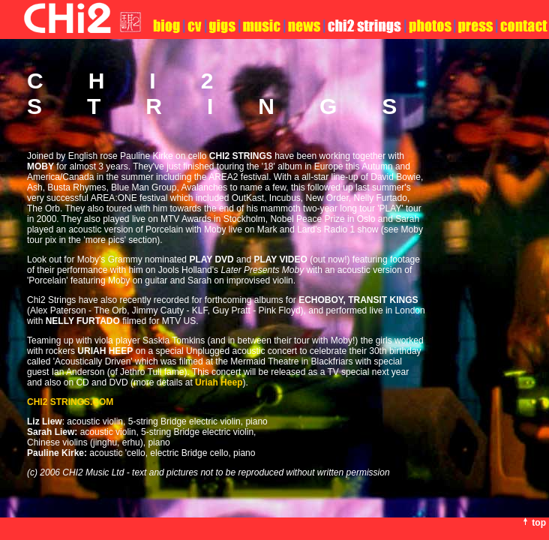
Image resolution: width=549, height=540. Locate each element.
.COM (70, 402)
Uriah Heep (218, 382)
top (539, 523)
